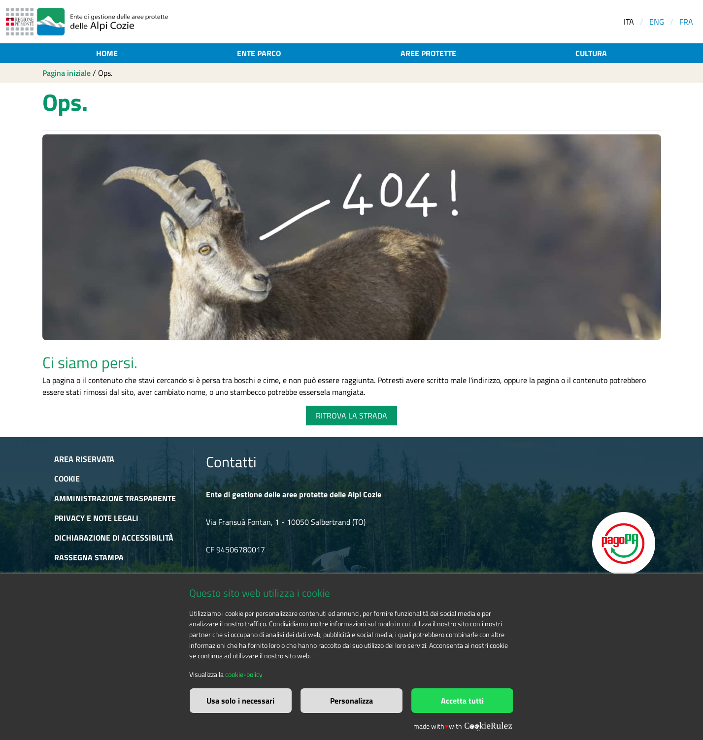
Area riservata (84, 459)
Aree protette (428, 53)
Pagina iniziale (66, 73)
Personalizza (351, 701)
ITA (629, 22)
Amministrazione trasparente (115, 498)
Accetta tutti (462, 701)
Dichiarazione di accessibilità (113, 538)
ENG (656, 22)
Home (107, 53)
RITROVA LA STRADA (351, 415)
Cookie (67, 478)
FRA (686, 22)
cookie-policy (244, 674)
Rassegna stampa (89, 557)
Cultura (591, 53)
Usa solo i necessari (240, 701)
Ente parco (259, 53)
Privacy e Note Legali (96, 518)
